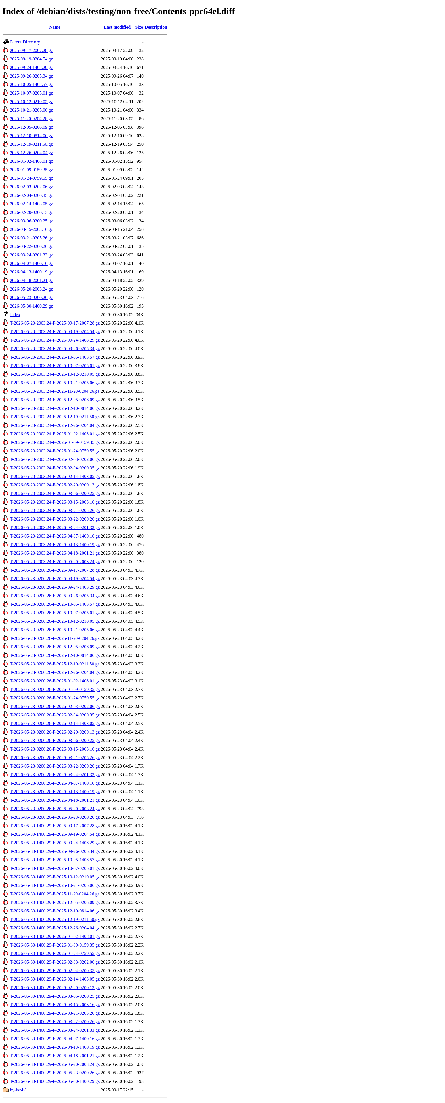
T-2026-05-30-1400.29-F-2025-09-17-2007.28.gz (55, 825)
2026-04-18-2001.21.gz (31, 280)
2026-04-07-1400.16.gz (31, 263)
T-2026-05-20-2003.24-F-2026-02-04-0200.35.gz (55, 467)
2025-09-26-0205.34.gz (31, 76)
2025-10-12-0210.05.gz (31, 101)
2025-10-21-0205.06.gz (31, 110)
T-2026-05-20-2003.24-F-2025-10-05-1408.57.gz (55, 357)
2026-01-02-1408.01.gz (31, 161)
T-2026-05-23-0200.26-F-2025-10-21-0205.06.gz (55, 629)
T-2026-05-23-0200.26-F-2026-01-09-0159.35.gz (55, 689)
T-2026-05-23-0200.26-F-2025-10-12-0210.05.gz (55, 621)
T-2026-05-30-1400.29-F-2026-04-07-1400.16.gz (55, 1038)
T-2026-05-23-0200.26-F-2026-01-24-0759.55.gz (55, 697)
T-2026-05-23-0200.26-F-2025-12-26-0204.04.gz (55, 672)
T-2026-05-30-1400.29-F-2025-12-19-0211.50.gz (55, 919)
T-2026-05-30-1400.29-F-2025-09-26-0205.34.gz (55, 851)
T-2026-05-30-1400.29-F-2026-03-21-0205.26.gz (55, 1013)
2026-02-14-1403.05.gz (31, 203)
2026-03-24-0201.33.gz (31, 254)
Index (15, 314)
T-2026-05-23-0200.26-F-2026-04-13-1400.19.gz (55, 791)
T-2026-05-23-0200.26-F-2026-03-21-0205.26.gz (55, 757)
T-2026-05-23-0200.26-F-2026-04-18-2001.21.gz (55, 800)
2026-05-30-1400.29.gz (31, 306)
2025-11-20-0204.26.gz (31, 118)
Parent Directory (25, 41)
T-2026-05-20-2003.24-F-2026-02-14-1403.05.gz (55, 476)
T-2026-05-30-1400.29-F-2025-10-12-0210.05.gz (55, 876)
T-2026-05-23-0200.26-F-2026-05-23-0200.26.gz (55, 817)
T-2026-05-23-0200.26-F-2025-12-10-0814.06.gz (55, 655)
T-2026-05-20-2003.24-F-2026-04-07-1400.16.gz (55, 536)
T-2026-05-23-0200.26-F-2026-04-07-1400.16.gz (55, 783)
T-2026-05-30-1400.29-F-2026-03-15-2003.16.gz (55, 1004)
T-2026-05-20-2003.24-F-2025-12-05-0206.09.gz (55, 399)
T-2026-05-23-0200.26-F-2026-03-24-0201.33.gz (55, 774)
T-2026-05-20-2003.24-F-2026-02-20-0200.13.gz (55, 484)
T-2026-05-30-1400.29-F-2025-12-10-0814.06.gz (55, 910)
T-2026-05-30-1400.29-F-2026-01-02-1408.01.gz (55, 936)
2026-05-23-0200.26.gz (31, 297)
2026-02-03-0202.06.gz (31, 186)
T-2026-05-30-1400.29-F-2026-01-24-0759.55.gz (55, 953)
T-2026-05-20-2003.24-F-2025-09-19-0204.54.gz (55, 331)
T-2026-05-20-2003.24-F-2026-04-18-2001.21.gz (55, 553)
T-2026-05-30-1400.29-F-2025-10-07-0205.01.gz (55, 868)
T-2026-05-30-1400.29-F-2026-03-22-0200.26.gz (55, 1021)
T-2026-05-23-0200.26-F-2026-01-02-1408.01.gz (55, 680)
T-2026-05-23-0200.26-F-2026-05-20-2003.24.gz (55, 808)
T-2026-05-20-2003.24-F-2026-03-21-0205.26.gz (55, 510)
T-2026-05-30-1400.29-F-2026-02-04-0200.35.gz (55, 970)
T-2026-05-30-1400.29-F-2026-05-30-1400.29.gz (55, 1081)
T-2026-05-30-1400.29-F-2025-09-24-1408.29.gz (55, 842)
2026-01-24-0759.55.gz (31, 178)
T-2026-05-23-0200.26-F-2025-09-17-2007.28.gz (55, 570)
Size (139, 27)
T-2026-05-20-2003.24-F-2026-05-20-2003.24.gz (55, 561)
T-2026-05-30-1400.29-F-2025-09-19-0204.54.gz (55, 834)
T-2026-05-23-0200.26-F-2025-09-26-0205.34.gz (55, 595)
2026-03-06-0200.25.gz (31, 220)
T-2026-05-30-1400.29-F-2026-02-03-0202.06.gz (55, 962)
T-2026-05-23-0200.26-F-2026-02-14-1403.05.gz (55, 723)
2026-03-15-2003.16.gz (31, 229)
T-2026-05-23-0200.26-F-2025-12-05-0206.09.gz (55, 646)
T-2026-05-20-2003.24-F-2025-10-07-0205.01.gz (55, 365)
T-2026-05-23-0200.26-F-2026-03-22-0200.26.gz (55, 766)
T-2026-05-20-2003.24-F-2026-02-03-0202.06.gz (55, 459)
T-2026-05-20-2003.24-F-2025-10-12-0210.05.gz (55, 374)
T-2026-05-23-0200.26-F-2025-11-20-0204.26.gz (55, 638)
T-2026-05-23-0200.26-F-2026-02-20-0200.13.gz (55, 732)
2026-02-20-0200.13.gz (31, 212)
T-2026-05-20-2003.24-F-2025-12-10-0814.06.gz (55, 408)
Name (54, 27)
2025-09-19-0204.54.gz (31, 59)
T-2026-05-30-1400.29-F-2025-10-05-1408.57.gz (55, 859)
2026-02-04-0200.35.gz (31, 195)
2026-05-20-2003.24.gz (31, 289)
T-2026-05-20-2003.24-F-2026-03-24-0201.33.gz (55, 527)
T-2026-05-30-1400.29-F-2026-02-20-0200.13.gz (55, 987)
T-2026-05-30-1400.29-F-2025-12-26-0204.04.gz (55, 928)
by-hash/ (18, 1089)
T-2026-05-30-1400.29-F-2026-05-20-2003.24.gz (55, 1064)
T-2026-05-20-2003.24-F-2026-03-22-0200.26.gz (55, 519)
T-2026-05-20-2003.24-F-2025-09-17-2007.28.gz (55, 323)
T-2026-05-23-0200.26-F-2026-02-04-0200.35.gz (55, 715)
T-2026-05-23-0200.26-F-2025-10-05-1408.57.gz (55, 604)
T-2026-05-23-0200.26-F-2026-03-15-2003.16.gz (55, 749)
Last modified (117, 27)
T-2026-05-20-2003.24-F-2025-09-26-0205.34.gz (55, 348)
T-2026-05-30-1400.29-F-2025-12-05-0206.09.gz (55, 902)
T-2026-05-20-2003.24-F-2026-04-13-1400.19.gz (55, 544)
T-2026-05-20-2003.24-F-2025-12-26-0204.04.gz (55, 425)
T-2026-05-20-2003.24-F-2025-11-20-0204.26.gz (55, 391)
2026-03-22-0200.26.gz (31, 246)
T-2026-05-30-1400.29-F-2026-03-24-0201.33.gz (55, 1030)
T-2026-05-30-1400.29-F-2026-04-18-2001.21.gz (55, 1055)
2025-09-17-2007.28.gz (31, 50)
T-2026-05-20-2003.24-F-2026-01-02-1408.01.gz (55, 433)
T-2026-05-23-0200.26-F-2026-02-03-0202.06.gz (55, 706)
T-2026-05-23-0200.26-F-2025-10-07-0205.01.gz (55, 612)
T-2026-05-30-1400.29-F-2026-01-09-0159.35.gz (55, 945)
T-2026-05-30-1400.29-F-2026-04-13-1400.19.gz (55, 1047)
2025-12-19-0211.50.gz (31, 144)
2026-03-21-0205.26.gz (31, 237)
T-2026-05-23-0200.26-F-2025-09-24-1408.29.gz (55, 587)
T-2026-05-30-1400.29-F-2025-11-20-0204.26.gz (55, 893)
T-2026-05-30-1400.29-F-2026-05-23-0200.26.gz (55, 1072)
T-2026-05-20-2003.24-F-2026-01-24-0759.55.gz (55, 450)
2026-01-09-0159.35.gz (31, 169)
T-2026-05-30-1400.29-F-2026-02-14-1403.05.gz (55, 979)
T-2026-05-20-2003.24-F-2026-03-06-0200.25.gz (55, 493)
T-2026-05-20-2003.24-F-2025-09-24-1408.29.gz (55, 340)
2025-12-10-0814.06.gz (31, 135)
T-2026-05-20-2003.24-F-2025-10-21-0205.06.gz (55, 382)
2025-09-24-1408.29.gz (31, 67)
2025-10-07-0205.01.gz (31, 93)
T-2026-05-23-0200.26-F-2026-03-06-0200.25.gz (55, 740)
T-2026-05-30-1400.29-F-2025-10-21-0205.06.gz (55, 885)
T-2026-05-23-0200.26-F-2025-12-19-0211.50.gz (55, 663)
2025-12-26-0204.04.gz (31, 152)
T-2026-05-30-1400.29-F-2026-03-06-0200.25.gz (55, 996)
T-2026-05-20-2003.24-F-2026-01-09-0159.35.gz (55, 442)
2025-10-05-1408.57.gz (31, 84)
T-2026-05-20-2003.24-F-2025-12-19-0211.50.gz (55, 416)
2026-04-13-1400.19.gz (31, 272)
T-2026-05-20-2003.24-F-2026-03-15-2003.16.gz (55, 502)
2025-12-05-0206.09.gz (31, 127)
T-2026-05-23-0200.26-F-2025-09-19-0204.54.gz (55, 578)
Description (156, 27)
